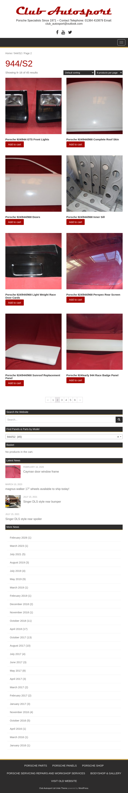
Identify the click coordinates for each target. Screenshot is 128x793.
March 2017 (17, 687)
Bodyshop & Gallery (106, 773)
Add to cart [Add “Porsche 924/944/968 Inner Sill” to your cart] (75, 222)
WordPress (83, 790)
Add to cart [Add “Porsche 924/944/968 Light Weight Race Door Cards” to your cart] (14, 302)
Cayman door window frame (41, 471)
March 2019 (17, 587)
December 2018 (19, 604)
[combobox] (64, 436)
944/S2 (18, 53)
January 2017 (18, 703)
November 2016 (19, 712)
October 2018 (18, 620)
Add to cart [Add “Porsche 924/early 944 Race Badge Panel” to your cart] (75, 380)
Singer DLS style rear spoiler (23, 519)
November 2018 (19, 612)
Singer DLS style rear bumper (42, 501)
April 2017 (16, 678)
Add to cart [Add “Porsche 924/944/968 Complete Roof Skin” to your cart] (75, 144)
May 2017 (16, 670)
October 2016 (18, 720)
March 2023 (17, 545)
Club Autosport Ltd (47, 790)
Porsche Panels (64, 765)
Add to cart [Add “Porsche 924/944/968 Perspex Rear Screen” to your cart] (75, 299)
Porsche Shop (94, 765)
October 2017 (18, 637)
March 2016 (17, 737)
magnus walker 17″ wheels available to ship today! (37, 488)
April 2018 (16, 628)
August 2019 (17, 562)
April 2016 (16, 728)
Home (8, 53)
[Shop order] (78, 72)
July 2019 (15, 570)
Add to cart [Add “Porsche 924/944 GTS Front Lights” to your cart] (14, 144)
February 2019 (18, 595)
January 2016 (18, 745)
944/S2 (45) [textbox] (63, 436)
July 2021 (15, 554)
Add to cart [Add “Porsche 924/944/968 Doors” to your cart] (14, 222)
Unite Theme (61, 790)
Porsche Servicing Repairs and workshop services (45, 773)
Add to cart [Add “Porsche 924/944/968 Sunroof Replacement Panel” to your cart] (14, 383)
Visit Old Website (64, 782)
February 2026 (18, 537)
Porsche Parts (34, 765)
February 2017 (18, 695)
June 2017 (16, 662)
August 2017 (17, 645)
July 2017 (15, 653)
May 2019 (16, 579)
